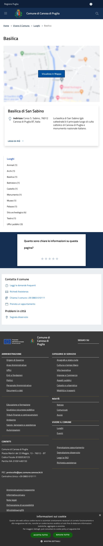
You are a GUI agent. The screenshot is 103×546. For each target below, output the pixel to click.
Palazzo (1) (12, 206)
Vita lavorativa (64, 370)
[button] (51, 541)
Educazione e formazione (18, 404)
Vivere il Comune (21, 25)
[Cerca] (97, 13)
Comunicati (62, 410)
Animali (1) (12, 165)
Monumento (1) (14, 194)
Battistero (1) (13, 182)
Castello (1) (12, 188)
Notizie (60, 404)
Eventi (60, 433)
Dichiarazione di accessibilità (20, 505)
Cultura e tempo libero (67, 365)
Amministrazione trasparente (20, 489)
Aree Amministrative (16, 365)
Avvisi (60, 415)
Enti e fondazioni (14, 375)
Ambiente (11, 420)
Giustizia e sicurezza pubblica (20, 409)
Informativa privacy (15, 495)
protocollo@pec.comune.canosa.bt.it (24, 472)
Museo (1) (11, 200)
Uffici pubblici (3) (15, 224)
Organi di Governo (15, 360)
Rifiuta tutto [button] (63, 535)
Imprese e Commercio (67, 375)
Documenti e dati (14, 390)
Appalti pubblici (64, 380)
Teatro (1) (11, 218)
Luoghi (36, 25)
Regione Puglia (11, 4)
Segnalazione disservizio (68, 452)
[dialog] (51, 529)
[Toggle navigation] (5, 13)
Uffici (8, 370)
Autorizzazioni (13, 430)
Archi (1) (11, 171)
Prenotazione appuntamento (70, 447)
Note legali (11, 500)
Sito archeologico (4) (16, 212)
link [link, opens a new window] (78, 529)
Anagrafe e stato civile (67, 360)
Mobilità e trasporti (66, 390)
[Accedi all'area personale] (91, 4)
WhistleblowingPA (15, 510)
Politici (9, 380)
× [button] (100, 515)
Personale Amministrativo (18, 385)
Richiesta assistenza (66, 462)
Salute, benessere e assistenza (21, 425)
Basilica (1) (12, 177)
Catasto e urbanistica (67, 385)
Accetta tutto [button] (41, 535)
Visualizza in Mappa (51, 73)
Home (6, 25)
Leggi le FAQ (63, 457)
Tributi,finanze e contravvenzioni (22, 414)
